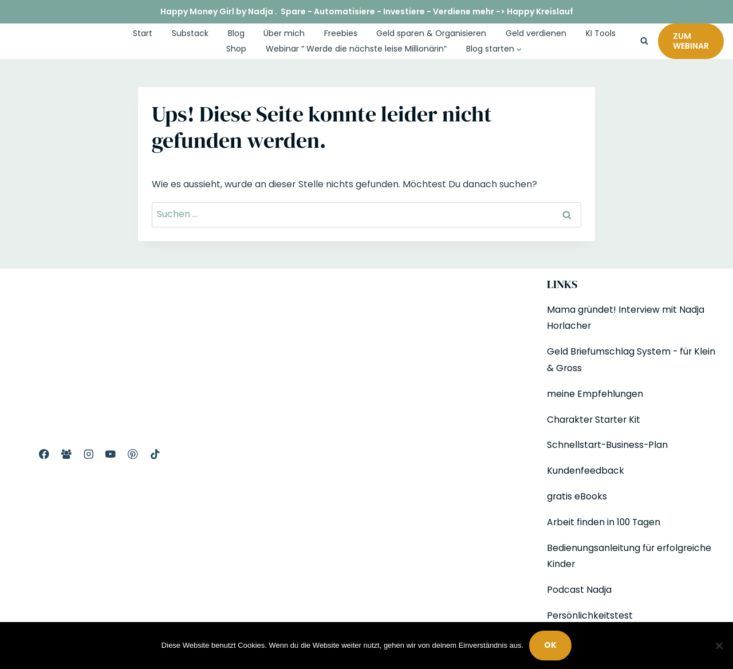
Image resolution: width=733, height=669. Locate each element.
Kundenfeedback (585, 470)
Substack (190, 33)
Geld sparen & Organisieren (431, 33)
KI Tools (601, 33)
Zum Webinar (691, 41)
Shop (236, 48)
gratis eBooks (577, 496)
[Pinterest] (133, 454)
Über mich (284, 33)
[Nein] (718, 645)
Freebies (340, 33)
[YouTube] (111, 454)
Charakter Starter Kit (595, 419)
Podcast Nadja (579, 589)
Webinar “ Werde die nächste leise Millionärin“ (356, 48)
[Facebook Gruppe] (66, 454)
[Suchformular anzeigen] (644, 41)
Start (142, 33)
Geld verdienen (536, 33)
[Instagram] (88, 454)
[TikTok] (155, 454)
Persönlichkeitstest (590, 615)
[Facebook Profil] (44, 454)
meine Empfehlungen (595, 393)
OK (550, 645)
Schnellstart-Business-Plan (608, 444)
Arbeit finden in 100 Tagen (605, 522)
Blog (236, 33)
